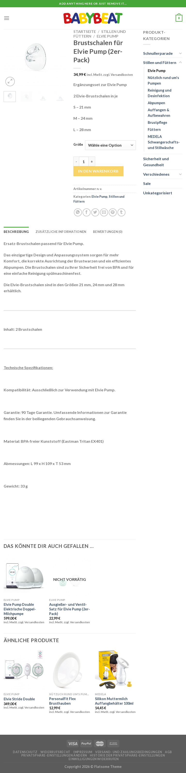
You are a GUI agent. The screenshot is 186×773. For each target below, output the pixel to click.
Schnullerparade (158, 53)
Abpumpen (156, 103)
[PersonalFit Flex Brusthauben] (69, 669)
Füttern (154, 129)
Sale (147, 183)
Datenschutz (25, 752)
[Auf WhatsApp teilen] (78, 212)
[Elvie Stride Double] (24, 669)
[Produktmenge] (84, 161)
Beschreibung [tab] (16, 232)
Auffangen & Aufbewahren (159, 113)
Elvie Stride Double (19, 699)
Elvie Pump (107, 36)
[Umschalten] (180, 53)
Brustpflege (157, 122)
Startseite (84, 31)
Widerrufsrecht (55, 752)
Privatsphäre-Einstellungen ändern (54, 755)
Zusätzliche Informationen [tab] (61, 232)
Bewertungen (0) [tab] (107, 232)
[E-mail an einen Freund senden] (104, 212)
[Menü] (6, 18)
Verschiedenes (156, 174)
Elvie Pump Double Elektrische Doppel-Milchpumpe (20, 608)
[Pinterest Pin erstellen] (113, 212)
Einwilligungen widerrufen (93, 759)
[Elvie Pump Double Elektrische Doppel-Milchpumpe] (24, 575)
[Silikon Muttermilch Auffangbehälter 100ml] (115, 669)
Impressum (82, 752)
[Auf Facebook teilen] (87, 212)
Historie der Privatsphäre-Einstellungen (127, 755)
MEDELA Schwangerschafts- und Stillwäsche (164, 142)
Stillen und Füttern (159, 62)
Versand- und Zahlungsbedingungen (128, 752)
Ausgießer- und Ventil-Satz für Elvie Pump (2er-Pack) (69, 608)
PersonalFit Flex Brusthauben (62, 701)
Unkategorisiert (157, 192)
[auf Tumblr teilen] (121, 212)
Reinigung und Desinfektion (159, 93)
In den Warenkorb (98, 171)
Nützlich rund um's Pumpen (163, 80)
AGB (168, 752)
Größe (78, 144)
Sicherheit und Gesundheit (156, 161)
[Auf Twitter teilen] (95, 212)
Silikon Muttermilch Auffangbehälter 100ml (114, 701)
